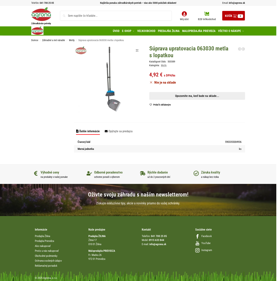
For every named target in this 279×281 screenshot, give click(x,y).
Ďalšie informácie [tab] (89, 130)
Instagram (203, 249)
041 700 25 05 (47, 2)
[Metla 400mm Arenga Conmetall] (239, 48)
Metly (72, 39)
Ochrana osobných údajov (48, 260)
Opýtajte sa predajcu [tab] (121, 130)
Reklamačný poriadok (46, 264)
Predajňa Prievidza (44, 240)
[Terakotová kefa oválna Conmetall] (243, 48)
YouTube (203, 242)
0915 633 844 (156, 239)
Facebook (203, 235)
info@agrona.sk (236, 2)
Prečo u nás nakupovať (47, 250)
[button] (233, 16)
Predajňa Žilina (42, 235)
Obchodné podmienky (46, 255)
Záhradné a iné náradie (53, 39)
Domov (34, 39)
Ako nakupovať (43, 245)
